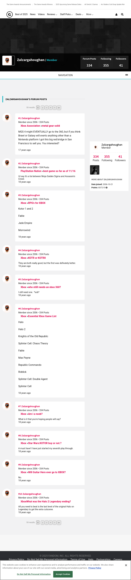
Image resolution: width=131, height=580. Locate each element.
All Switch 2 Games (91, 4)
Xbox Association (31, 125)
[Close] (126, 565)
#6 (19, 308)
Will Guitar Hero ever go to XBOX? (47, 472)
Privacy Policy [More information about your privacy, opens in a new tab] (94, 568)
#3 (19, 195)
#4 (19, 250)
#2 (19, 163)
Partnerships (103, 559)
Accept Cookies (63, 574)
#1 (19, 118)
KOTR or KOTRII (37, 257)
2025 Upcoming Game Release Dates (68, 4)
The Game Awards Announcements (19, 4)
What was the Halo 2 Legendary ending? (48, 501)
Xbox (24, 202)
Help (90, 559)
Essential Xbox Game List (42, 316)
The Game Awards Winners (43, 4)
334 (89, 65)
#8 (19, 435)
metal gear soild (51, 125)
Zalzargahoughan (30, 59)
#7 (19, 406)
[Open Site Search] (122, 14)
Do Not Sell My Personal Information (47, 559)
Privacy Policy (16, 559)
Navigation (94, 75)
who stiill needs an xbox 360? (44, 287)
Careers (118, 559)
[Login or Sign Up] (116, 14)
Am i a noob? (35, 413)
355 (106, 65)
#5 (19, 279)
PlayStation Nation (31, 171)
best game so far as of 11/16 (59, 171)
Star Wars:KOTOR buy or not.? (44, 443)
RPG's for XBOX (36, 202)
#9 (19, 464)
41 (121, 65)
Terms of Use (77, 559)
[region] (65, 570)
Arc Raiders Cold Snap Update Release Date (116, 4)
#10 (20, 493)
